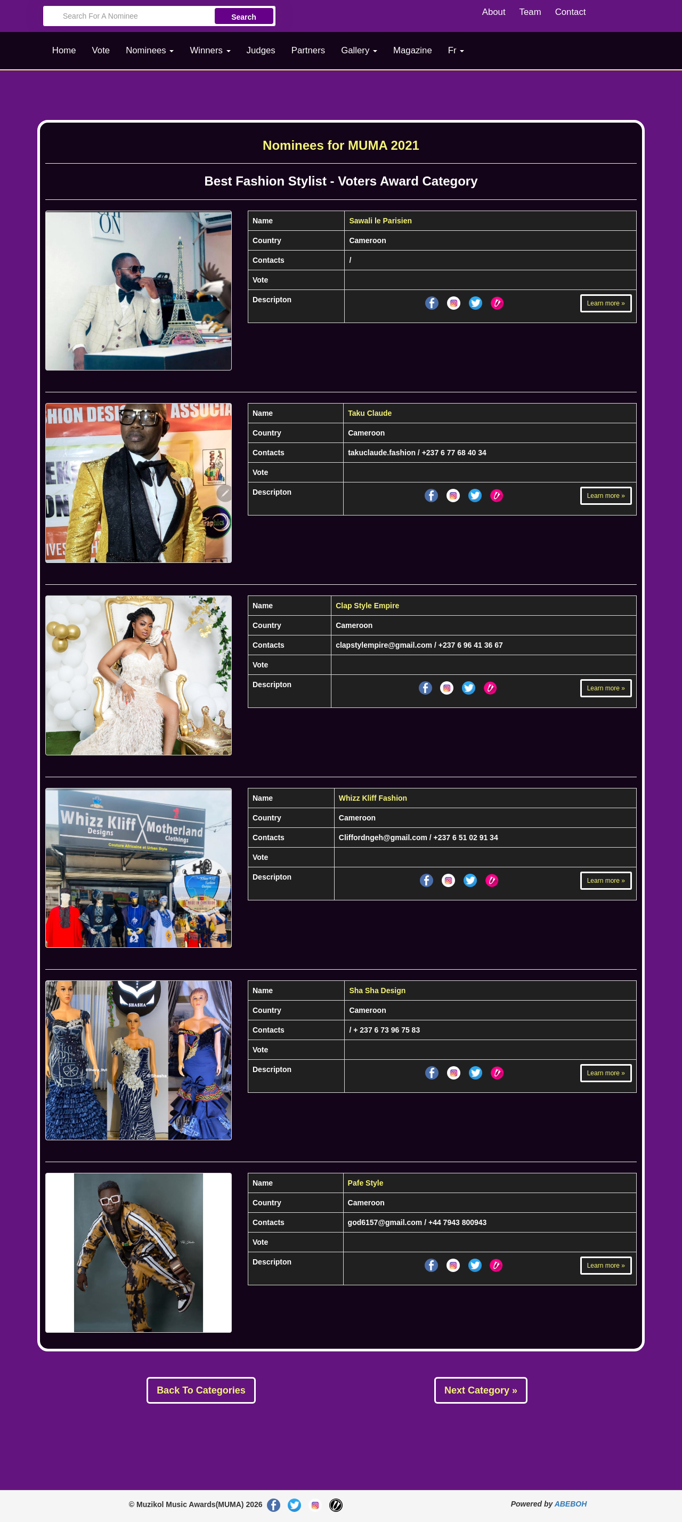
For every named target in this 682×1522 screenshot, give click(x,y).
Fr (456, 50)
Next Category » (480, 1390)
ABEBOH (571, 1504)
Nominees (150, 50)
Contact (570, 12)
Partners (308, 50)
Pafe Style (366, 1183)
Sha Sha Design (377, 990)
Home (64, 50)
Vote (101, 50)
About (494, 12)
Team (530, 12)
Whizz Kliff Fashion (373, 798)
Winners (210, 50)
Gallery (359, 50)
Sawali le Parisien (380, 220)
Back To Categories (201, 1390)
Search (243, 17)
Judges (261, 50)
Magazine (412, 50)
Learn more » (606, 303)
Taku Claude (370, 413)
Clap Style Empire (367, 605)
